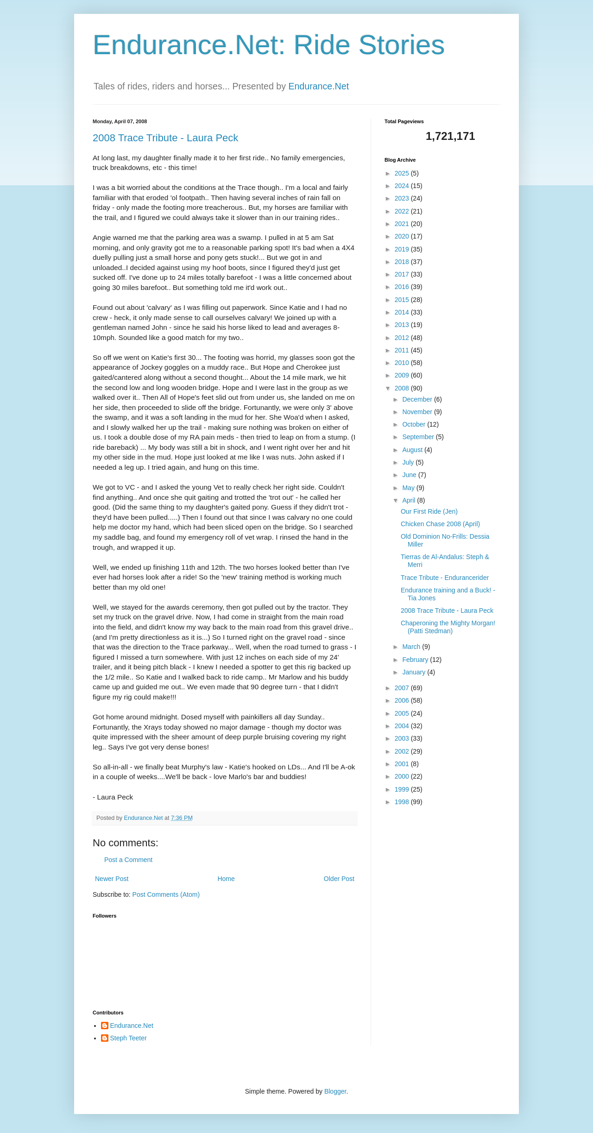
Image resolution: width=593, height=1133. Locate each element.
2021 (403, 223)
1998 (403, 802)
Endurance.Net (318, 86)
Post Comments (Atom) (166, 894)
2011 (403, 350)
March (412, 646)
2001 (403, 764)
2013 (403, 324)
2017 (403, 274)
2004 (403, 726)
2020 (403, 236)
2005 (403, 713)
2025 (403, 173)
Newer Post (111, 878)
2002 (403, 751)
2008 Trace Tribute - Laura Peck (165, 138)
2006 (403, 700)
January (414, 672)
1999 (403, 789)
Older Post (339, 878)
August (413, 449)
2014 (403, 312)
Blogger (335, 1091)
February (416, 659)
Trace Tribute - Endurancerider (445, 577)
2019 (403, 249)
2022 (403, 211)
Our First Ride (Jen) (429, 511)
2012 (403, 337)
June (410, 474)
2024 (403, 185)
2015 (403, 299)
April (409, 500)
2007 (403, 688)
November (418, 411)
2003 (403, 738)
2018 (403, 261)
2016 (403, 286)
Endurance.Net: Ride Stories (269, 44)
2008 (403, 388)
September (418, 437)
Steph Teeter (128, 1038)
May (409, 487)
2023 (403, 198)
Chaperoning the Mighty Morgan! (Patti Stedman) (448, 627)
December (418, 399)
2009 (403, 375)
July (409, 462)
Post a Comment (128, 859)
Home (225, 878)
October (414, 424)
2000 (403, 776)
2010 (403, 362)
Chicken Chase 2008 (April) (440, 524)
